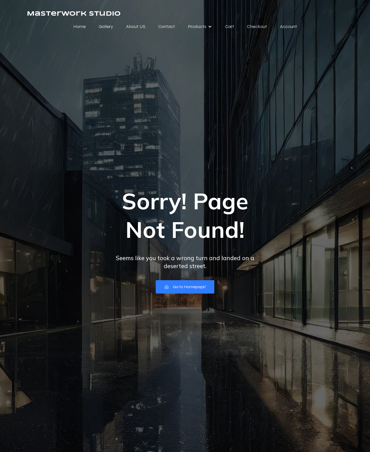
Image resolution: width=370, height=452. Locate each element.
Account (288, 26)
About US (135, 26)
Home (79, 26)
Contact (166, 26)
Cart (229, 26)
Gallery (106, 26)
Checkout (257, 26)
